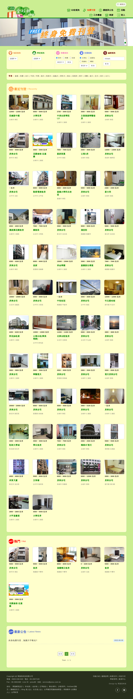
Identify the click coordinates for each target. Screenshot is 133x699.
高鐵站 (84, 61)
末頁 (73, 654)
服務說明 (105, 676)
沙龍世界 (61, 686)
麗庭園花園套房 (16, 230)
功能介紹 (96, 676)
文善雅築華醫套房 (88, 117)
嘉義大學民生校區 (64, 193)
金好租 (35, 686)
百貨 (73, 58)
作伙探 (27, 686)
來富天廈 (13, 480)
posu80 (33, 682)
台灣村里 (14, 692)
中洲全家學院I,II (63, 117)
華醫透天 (37, 374)
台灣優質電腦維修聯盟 (52, 689)
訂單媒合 (43, 686)
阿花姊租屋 (14, 336)
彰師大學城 (14, 445)
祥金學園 (61, 265)
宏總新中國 (14, 116)
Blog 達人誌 (26, 689)
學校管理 (113, 679)
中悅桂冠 (61, 301)
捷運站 (92, 58)
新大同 (108, 192)
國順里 (36, 230)
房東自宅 (109, 116)
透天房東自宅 (111, 374)
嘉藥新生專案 (87, 265)
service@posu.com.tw (52, 682)
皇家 (35, 265)
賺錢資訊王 (15, 689)
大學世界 (37, 116)
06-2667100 (35, 679)
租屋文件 (113, 676)
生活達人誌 (37, 689)
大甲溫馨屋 (14, 516)
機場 (91, 61)
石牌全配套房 (63, 336)
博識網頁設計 (17, 686)
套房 (35, 568)
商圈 (66, 58)
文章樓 (36, 480)
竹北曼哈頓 (110, 301)
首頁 (60, 654)
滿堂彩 (84, 230)
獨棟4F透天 (86, 445)
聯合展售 (52, 686)
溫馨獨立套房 (63, 568)
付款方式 (122, 676)
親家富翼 (61, 154)
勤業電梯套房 (39, 192)
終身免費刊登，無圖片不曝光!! (23, 640)
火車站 (84, 58)
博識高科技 (122, 684)
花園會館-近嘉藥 (39, 155)
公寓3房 (84, 154)
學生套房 (37, 445)
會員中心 (122, 679)
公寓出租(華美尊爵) (39, 337)
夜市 (59, 58)
